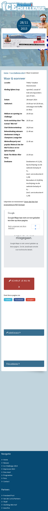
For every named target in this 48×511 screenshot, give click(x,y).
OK (35, 227)
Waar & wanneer (32, 73)
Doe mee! (7, 472)
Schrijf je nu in (19, 283)
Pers (5, 478)
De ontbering (13, 364)
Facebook (19, 299)
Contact (6, 481)
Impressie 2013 (9, 469)
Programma (7, 475)
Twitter (8, 299)
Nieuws (6, 463)
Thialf (5, 502)
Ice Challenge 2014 (17, 73)
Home (6, 73)
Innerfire (6, 508)
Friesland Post (8, 495)
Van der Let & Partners (11, 498)
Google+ (30, 299)
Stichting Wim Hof (10, 505)
